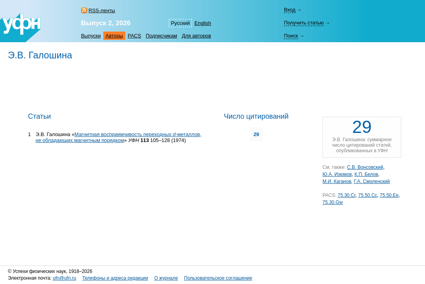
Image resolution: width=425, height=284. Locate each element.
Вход (289, 10)
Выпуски (91, 36)
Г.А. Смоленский (372, 181)
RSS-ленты (102, 10)
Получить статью (304, 23)
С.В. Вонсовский (365, 167)
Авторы (114, 36)
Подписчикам (161, 36)
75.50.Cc (367, 195)
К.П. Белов (366, 174)
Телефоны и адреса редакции (115, 278)
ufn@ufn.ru (64, 278)
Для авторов (196, 36)
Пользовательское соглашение (218, 278)
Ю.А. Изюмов (337, 174)
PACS (134, 36)
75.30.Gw (332, 202)
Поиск (291, 36)
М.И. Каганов (336, 181)
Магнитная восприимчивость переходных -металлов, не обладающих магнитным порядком (118, 137)
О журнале (166, 278)
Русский (180, 23)
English (202, 23)
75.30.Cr (346, 195)
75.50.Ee (389, 195)
